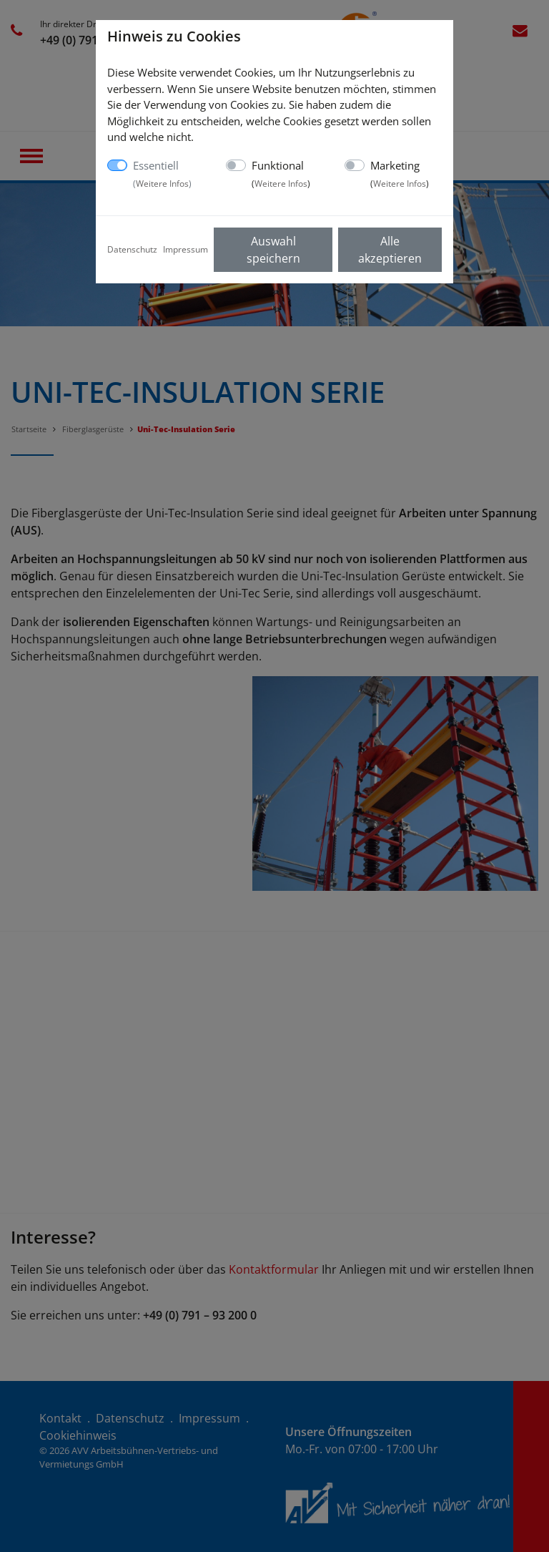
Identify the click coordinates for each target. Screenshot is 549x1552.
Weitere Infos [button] (162, 183)
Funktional (281, 174)
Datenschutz (132, 249)
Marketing (399, 174)
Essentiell (162, 174)
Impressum (185, 249)
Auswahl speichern (273, 249)
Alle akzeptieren (390, 249)
